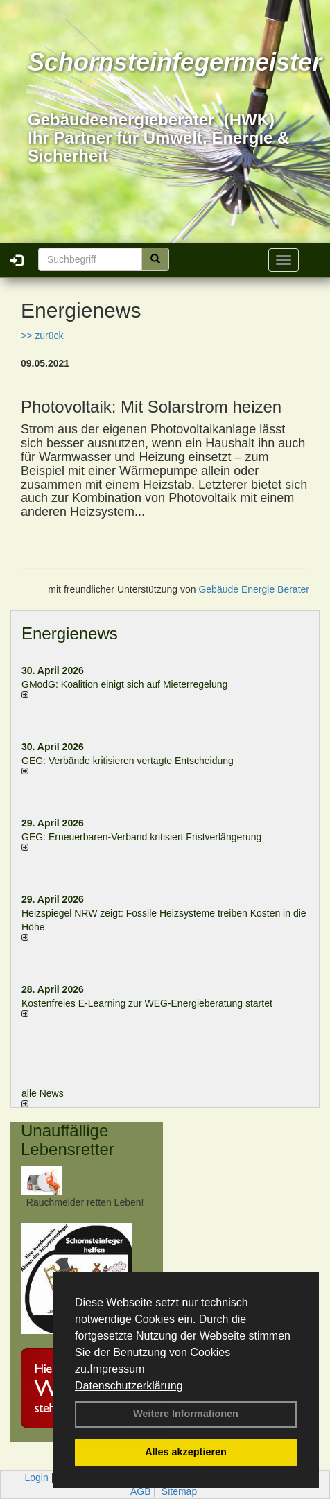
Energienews (69, 633)
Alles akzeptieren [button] (186, 1451)
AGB (140, 1491)
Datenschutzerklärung (129, 1386)
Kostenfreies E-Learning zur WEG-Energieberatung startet (146, 1003)
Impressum (116, 1369)
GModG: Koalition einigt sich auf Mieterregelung (124, 684)
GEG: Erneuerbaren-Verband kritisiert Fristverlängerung (142, 836)
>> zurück (42, 335)
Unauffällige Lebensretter (67, 1139)
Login (37, 1477)
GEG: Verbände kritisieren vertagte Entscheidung (127, 760)
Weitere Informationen (185, 1413)
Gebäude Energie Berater (253, 589)
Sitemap (179, 1491)
